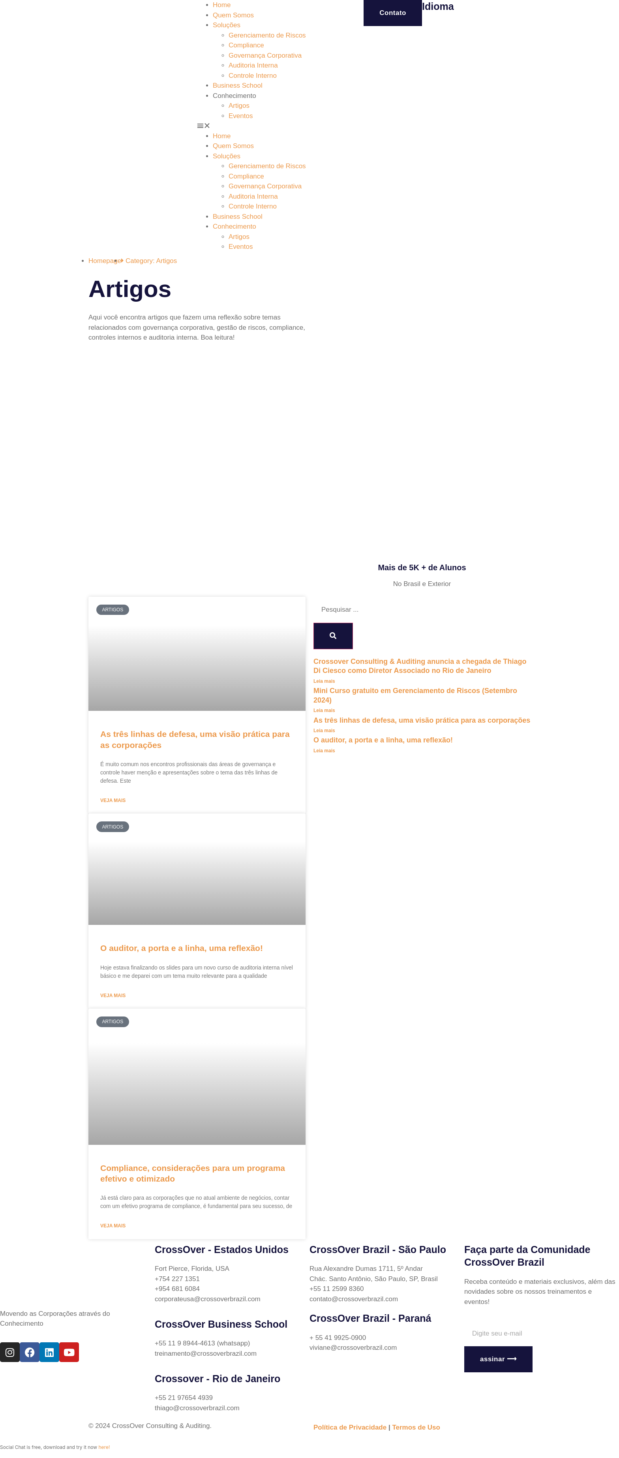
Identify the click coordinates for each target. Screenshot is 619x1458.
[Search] (333, 636)
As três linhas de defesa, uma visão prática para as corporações (421, 720)
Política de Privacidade (349, 1427)
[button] (253, 126)
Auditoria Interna (253, 65)
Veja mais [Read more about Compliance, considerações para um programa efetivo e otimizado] (113, 1226)
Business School (238, 85)
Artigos (239, 105)
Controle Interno (253, 75)
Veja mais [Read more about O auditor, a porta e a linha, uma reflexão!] (113, 995)
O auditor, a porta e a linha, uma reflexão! (181, 948)
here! (104, 1447)
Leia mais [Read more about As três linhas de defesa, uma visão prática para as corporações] (324, 730)
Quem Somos (233, 15)
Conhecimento (234, 96)
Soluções (226, 25)
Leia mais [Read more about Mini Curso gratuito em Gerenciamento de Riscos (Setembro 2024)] (324, 710)
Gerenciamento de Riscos (267, 35)
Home (222, 5)
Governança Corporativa (265, 55)
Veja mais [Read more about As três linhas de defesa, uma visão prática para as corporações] (113, 800)
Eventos (241, 116)
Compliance (246, 45)
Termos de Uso (416, 1427)
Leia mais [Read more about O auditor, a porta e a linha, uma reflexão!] (324, 750)
